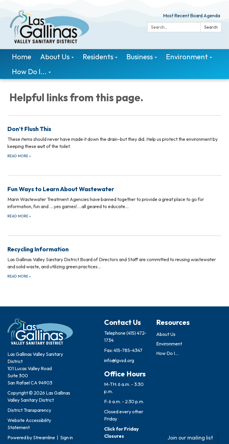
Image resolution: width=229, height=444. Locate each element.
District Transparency (29, 410)
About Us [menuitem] (55, 56)
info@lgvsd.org (119, 360)
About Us (165, 334)
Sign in (66, 437)
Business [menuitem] (139, 56)
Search (211, 27)
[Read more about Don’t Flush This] (114, 141)
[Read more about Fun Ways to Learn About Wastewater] (114, 201)
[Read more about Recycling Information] (114, 262)
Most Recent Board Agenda (191, 15)
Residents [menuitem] (98, 56)
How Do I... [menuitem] (29, 71)
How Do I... (167, 353)
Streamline (44, 437)
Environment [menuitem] (187, 56)
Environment (169, 344)
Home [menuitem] (21, 56)
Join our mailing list (190, 437)
